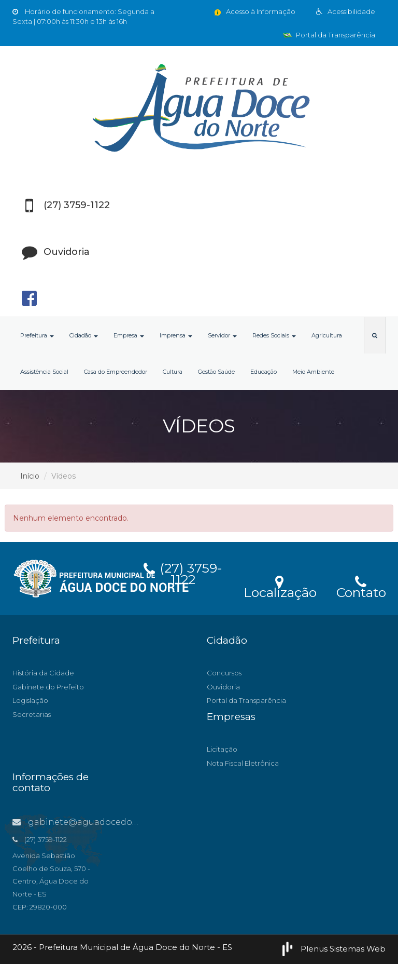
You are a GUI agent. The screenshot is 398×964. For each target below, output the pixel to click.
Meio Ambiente (313, 371)
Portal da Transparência (329, 35)
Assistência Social (44, 371)
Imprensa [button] (176, 335)
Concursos (224, 673)
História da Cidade (43, 673)
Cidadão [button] (83, 335)
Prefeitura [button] (37, 335)
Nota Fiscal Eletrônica (243, 763)
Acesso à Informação (254, 11)
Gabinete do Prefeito (48, 687)
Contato (361, 586)
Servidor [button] (222, 335)
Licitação (222, 749)
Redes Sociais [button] (274, 335)
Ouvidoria (223, 687)
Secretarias (31, 714)
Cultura (172, 371)
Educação (263, 371)
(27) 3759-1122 (183, 572)
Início (29, 476)
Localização (280, 586)
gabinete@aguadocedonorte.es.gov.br (104, 822)
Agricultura (326, 335)
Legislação (30, 700)
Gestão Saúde (216, 371)
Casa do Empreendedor (115, 371)
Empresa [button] (128, 335)
